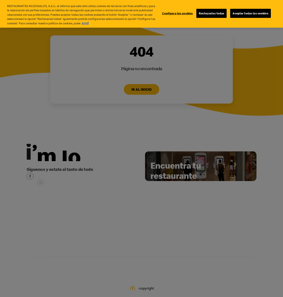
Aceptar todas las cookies (250, 11)
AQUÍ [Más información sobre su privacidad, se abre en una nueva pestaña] (85, 21)
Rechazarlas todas (211, 11)
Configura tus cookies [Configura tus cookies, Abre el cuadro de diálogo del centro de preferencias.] (177, 11)
